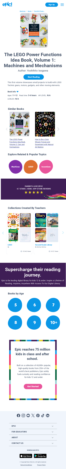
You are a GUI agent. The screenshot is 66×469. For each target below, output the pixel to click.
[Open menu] (62, 5)
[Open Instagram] (23, 415)
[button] (19, 233)
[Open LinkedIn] (47, 415)
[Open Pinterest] (38, 415)
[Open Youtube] (28, 415)
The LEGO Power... (39, 11)
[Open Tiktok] (42, 415)
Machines (22, 11)
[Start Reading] (33, 77)
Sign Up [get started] (52, 4)
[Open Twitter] (33, 415)
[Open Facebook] (18, 415)
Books (29, 11)
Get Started (33, 386)
